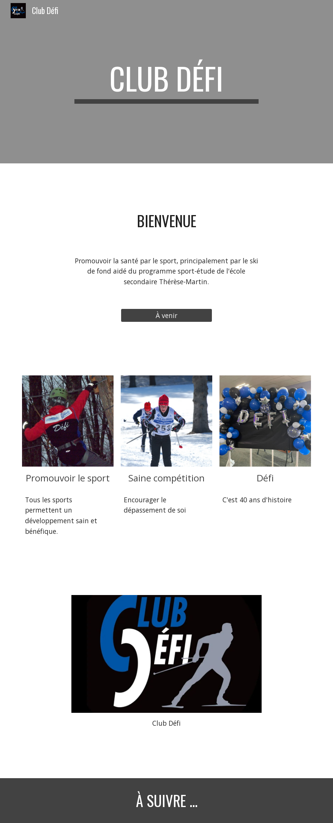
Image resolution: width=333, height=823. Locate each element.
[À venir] (166, 315)
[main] (166, 82)
